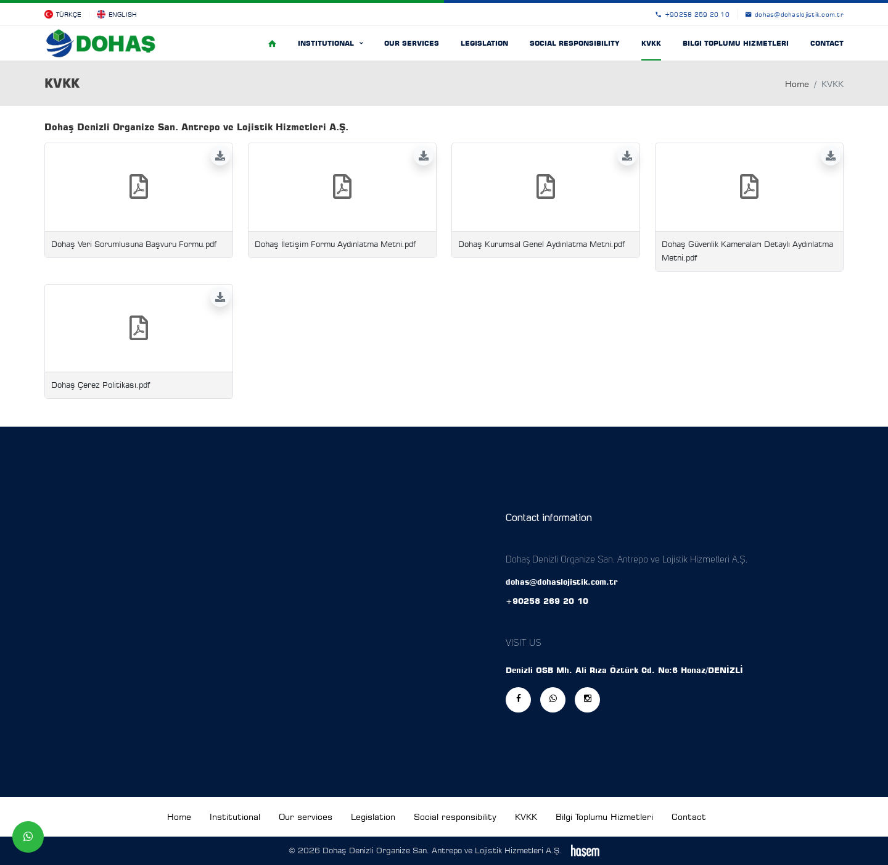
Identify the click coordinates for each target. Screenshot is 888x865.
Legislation (484, 43)
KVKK (651, 43)
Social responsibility (575, 43)
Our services (411, 43)
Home (797, 83)
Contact (827, 43)
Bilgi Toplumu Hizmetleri (736, 43)
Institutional (327, 43)
